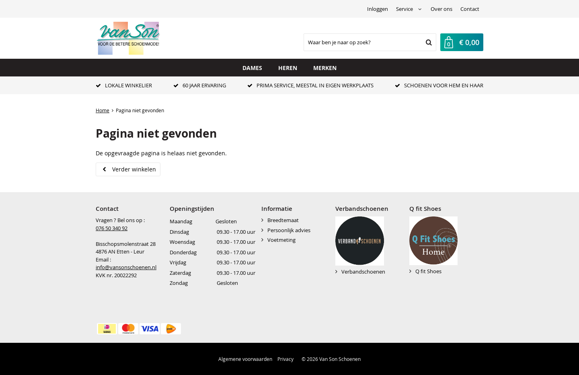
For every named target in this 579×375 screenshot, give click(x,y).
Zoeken (428, 42)
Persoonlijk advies (288, 230)
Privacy (285, 359)
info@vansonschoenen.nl (126, 267)
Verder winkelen (134, 169)
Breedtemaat (283, 220)
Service (404, 8)
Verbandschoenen (363, 271)
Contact (469, 8)
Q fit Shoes (428, 271)
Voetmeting (281, 239)
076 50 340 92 (111, 228)
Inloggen (377, 8)
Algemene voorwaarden (245, 359)
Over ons (441, 8)
